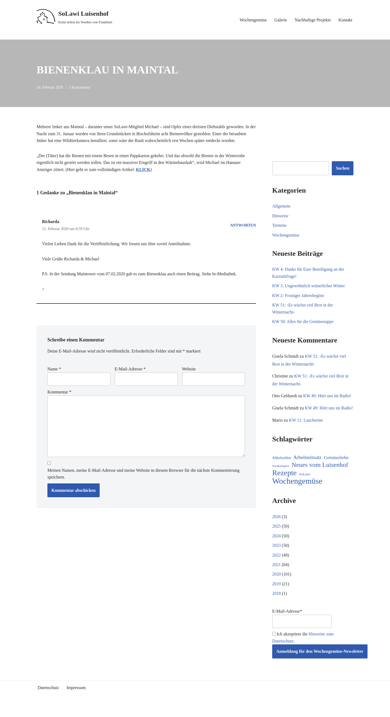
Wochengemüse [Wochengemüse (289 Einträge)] (297, 489)
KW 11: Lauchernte (306, 428)
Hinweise (280, 216)
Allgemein (281, 206)
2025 (276, 534)
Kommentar (59, 392)
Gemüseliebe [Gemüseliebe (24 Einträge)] (336, 466)
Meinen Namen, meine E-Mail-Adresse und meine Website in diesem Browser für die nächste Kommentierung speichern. (143, 474)
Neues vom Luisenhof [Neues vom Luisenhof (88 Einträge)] (320, 473)
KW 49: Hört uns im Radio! (327, 396)
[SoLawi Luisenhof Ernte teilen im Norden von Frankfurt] (74, 17)
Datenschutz (48, 697)
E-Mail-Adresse (130, 369)
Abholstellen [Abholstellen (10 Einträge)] (281, 466)
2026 (276, 525)
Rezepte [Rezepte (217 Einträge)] (284, 481)
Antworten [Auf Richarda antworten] (243, 225)
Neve (41, 710)
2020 (276, 583)
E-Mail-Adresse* (302, 627)
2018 (276, 602)
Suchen (342, 168)
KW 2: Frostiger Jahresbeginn (298, 295)
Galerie (280, 20)
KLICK (143, 169)
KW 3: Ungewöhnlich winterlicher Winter (308, 286)
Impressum (76, 697)
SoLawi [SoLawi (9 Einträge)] (304, 483)
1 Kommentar (79, 87)
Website (189, 369)
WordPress (85, 710)
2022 (276, 563)
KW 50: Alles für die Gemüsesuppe (303, 322)
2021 (276, 573)
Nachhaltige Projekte (312, 20)
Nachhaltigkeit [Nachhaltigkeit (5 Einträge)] (280, 474)
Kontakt (345, 20)
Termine (279, 225)
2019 (276, 592)
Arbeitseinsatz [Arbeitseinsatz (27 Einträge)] (307, 466)
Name (54, 369)
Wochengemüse (252, 20)
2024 (276, 544)
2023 (276, 554)
